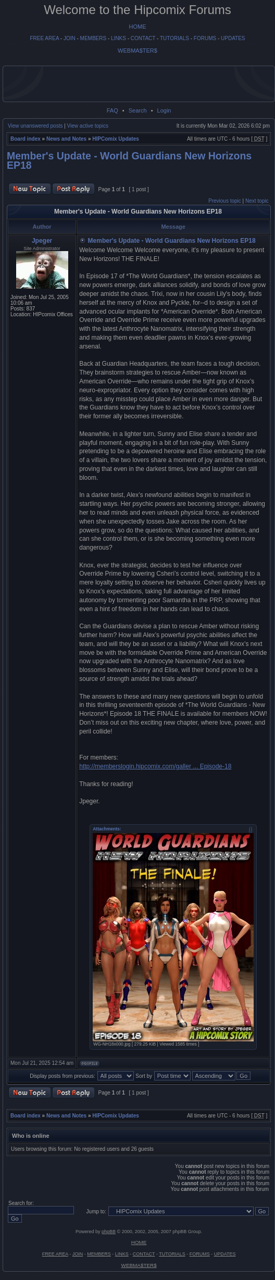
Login (164, 110)
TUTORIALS (174, 38)
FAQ (112, 110)
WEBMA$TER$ (137, 50)
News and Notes (66, 139)
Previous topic (224, 201)
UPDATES (233, 38)
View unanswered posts (35, 126)
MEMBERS (93, 38)
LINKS (118, 38)
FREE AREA (44, 38)
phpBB (109, 1231)
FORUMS (205, 38)
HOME (137, 26)
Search (138, 110)
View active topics (87, 126)
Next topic (256, 201)
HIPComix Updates (115, 139)
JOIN (70, 38)
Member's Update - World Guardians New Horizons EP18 (129, 160)
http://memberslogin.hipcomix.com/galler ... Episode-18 (155, 766)
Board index (25, 139)
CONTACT (143, 38)
